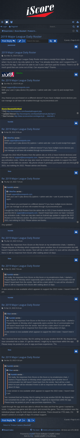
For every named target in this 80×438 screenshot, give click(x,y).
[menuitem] (77, 31)
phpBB (31, 434)
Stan (9, 171)
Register (14, 26)
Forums (7, 22)
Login (5, 26)
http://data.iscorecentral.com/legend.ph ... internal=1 (34, 116)
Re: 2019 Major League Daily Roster (21, 80)
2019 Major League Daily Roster (21, 36)
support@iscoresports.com (18, 87)
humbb (10, 122)
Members (12, 22)
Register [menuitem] (78, 22)
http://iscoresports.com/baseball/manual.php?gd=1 (36, 114)
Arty (31, 436)
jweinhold (11, 45)
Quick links (3, 22)
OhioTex (19, 73)
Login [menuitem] (73, 22)
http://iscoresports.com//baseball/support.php (24, 111)
